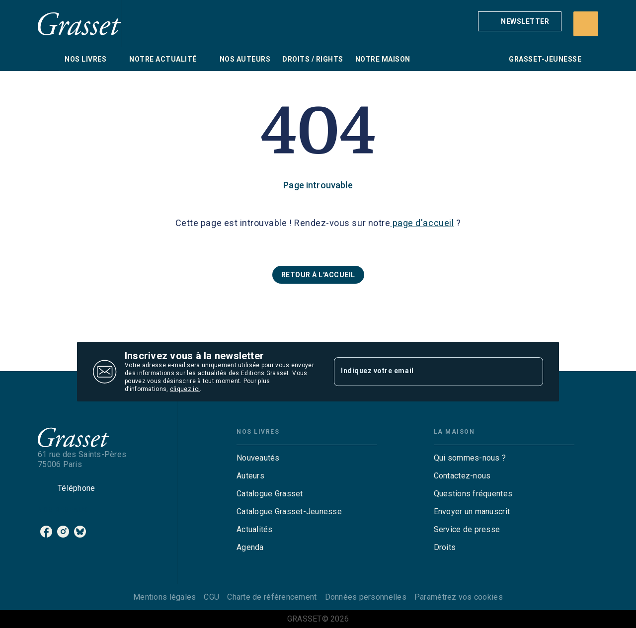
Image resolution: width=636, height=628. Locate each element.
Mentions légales (164, 597)
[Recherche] (585, 23)
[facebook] (46, 531)
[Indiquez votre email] (426, 371)
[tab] (48, 59)
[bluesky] (80, 531)
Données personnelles (365, 597)
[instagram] (63, 531)
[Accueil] (79, 23)
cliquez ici (185, 389)
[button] (519, 21)
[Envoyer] (531, 372)
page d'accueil (422, 223)
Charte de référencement (272, 597)
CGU (211, 597)
